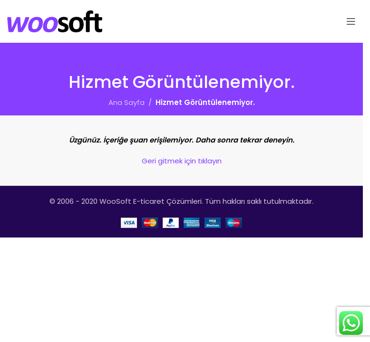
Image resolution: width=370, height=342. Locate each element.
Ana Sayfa (126, 102)
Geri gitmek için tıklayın (182, 161)
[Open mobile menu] (350, 21)
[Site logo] (54, 21)
